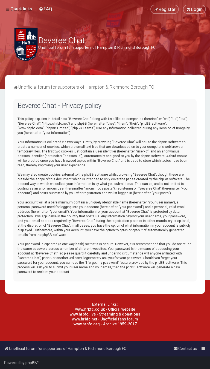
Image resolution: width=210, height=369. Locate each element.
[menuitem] (45, 9)
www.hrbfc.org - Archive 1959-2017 (105, 324)
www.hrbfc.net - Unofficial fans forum (105, 319)
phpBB (31, 363)
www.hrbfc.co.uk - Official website (105, 309)
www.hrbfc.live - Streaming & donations (105, 314)
